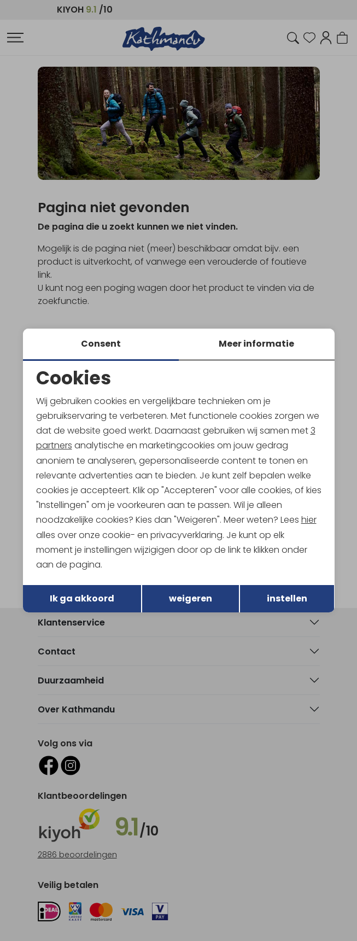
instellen (287, 598)
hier (309, 519)
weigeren (190, 598)
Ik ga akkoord (82, 598)
